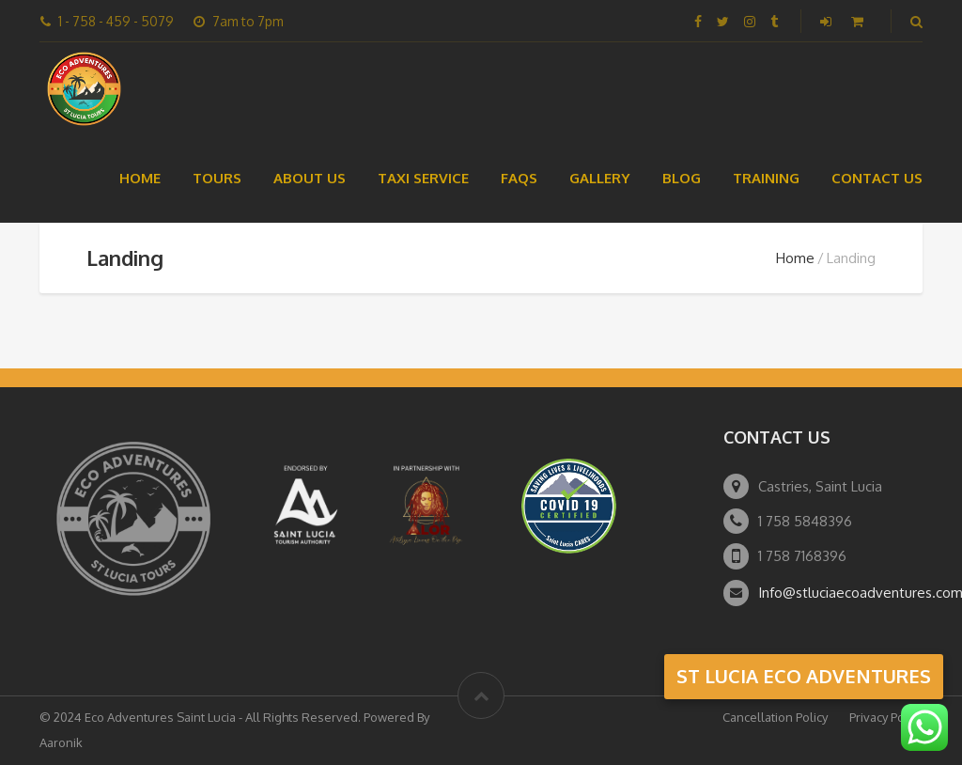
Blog (681, 178)
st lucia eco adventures (803, 676)
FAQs (519, 178)
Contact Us (877, 178)
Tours (217, 178)
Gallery (599, 178)
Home (140, 178)
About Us (309, 178)
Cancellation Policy (775, 717)
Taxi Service (423, 178)
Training (766, 178)
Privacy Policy (886, 717)
